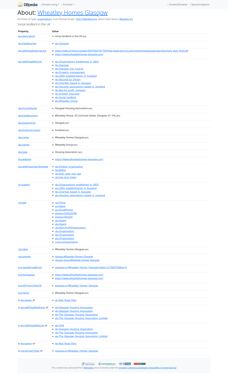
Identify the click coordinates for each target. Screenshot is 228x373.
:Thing (60, 202)
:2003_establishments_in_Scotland (76, 76)
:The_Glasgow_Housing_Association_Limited (81, 318)
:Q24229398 (66, 213)
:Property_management (70, 72)
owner (24, 144)
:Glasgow (62, 43)
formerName (27, 108)
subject (24, 184)
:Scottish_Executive (67, 93)
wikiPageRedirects (32, 307)
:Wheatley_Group (66, 101)
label (23, 249)
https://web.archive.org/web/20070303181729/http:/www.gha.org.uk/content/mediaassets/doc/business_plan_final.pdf (121, 50)
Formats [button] (67, 4)
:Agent (60, 206)
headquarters (28, 115)
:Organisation (64, 231)
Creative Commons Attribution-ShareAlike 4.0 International (147, 367)
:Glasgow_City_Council (69, 68)
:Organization (66, 242)
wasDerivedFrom (30, 267)
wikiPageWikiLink (30, 61)
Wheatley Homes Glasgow (73, 12)
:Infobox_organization (69, 166)
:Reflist (60, 170)
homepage (26, 274)
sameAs (24, 256)
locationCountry (29, 130)
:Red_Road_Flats (66, 300)
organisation (45, 19)
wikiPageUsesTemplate (33, 166)
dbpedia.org (126, 19)
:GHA (59, 325)
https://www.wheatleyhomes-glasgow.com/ (79, 54)
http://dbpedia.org (86, 19)
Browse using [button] (49, 4)
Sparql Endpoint (199, 4)
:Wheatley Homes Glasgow (74, 256)
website (24, 159)
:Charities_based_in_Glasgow (73, 83)
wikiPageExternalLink (32, 50)
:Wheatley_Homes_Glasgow (76, 285)
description (26, 36)
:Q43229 (64, 217)
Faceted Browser (178, 4)
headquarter (27, 43)
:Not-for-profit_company (70, 90)
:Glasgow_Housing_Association (74, 307)
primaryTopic (29, 350)
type (22, 152)
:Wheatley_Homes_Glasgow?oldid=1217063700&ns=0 (91, 267)
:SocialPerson (64, 209)
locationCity (27, 122)
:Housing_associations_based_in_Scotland (80, 86)
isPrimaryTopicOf (30, 285)
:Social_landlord (65, 97)
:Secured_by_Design (68, 79)
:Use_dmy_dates (65, 177)
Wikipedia (88, 367)
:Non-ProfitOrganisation (70, 227)
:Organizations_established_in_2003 (77, 61)
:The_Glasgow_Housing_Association (76, 314)
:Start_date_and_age (68, 173)
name (23, 137)
